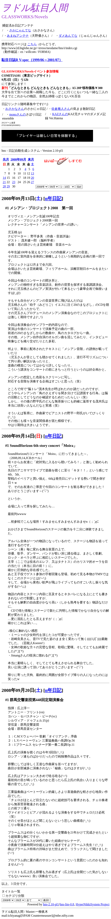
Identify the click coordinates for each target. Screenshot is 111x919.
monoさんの (17, 114)
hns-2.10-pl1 (51, 904)
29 (8, 186)
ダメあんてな (68, 35)
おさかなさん (14, 108)
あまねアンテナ (18, 35)
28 (4, 186)
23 (13, 182)
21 (4, 182)
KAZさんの (60, 114)
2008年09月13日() (22, 198)
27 (32, 182)
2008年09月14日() (22, 436)
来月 (31, 159)
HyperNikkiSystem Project (92, 904)
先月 (6, 159)
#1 (7, 208)
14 (4, 177)
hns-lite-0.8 (67, 904)
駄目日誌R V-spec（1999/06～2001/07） (32, 60)
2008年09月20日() (22, 690)
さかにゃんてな (20, 30)
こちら (32, 44)
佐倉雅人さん (60, 108)
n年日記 (53, 198)
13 (32, 173)
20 (32, 177)
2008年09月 (18, 159)
